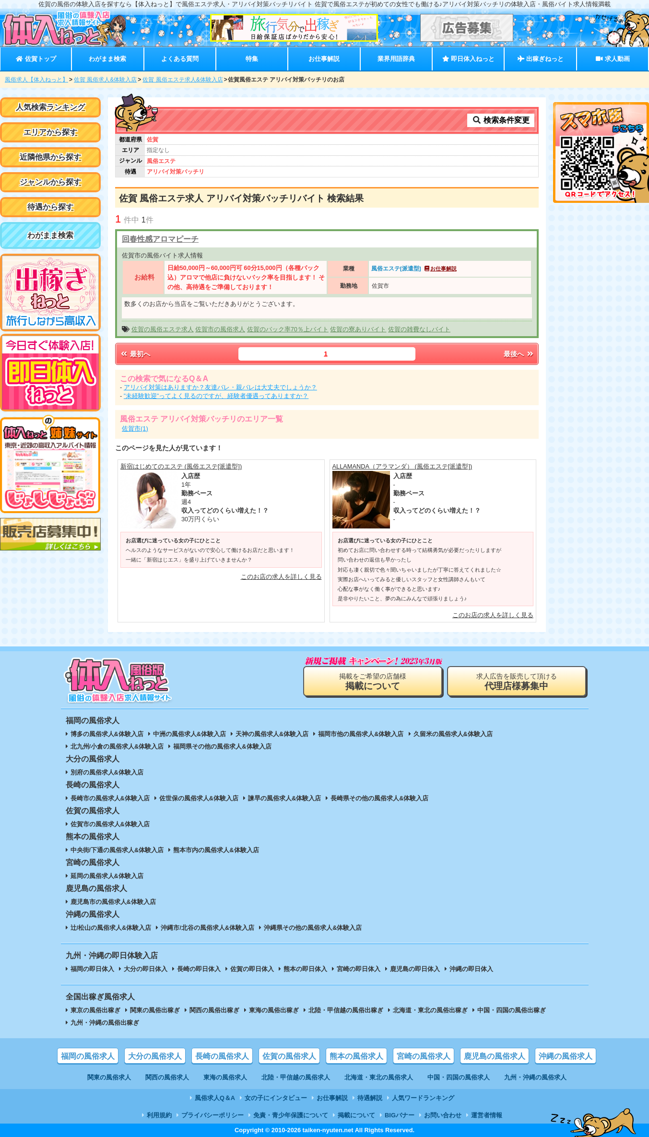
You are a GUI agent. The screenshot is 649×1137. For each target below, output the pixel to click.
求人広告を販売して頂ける (516, 681)
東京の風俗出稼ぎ (95, 1010)
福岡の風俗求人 (88, 1056)
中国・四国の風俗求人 (458, 1077)
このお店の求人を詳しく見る (281, 576)
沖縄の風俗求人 (565, 1056)
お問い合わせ (442, 1115)
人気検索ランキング (50, 107)
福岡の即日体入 (92, 969)
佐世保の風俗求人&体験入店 (198, 798)
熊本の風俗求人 (356, 1056)
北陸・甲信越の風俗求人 (295, 1077)
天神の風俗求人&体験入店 (272, 734)
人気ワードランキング (423, 1098)
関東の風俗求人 (109, 1077)
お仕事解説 (324, 58)
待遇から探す (50, 207)
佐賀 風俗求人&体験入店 (105, 79)
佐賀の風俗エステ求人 (162, 329)
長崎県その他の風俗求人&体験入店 (379, 798)
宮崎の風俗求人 (423, 1056)
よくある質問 (180, 58)
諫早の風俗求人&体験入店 (284, 798)
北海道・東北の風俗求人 (378, 1077)
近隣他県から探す (50, 157)
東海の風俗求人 (225, 1077)
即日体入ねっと (468, 58)
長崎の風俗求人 (222, 1056)
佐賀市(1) (135, 428)
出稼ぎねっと (540, 58)
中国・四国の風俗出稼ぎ (511, 1010)
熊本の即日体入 (305, 969)
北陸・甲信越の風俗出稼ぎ (345, 1010)
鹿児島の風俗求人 (494, 1056)
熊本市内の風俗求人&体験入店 (216, 850)
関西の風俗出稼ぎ (214, 1010)
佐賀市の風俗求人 (220, 329)
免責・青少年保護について (290, 1115)
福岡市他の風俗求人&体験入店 (360, 734)
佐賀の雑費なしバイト (419, 329)
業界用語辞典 (396, 58)
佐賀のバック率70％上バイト (288, 329)
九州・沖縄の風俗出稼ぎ (105, 1022)
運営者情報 (486, 1115)
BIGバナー (399, 1115)
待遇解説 (369, 1098)
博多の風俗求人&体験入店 (107, 734)
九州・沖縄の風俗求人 (535, 1077)
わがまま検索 (107, 58)
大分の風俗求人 (155, 1056)
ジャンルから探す (50, 182)
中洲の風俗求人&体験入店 (189, 734)
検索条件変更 (501, 120)
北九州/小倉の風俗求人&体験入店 (117, 746)
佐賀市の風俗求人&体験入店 (110, 824)
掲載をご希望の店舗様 (372, 681)
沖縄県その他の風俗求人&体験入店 (313, 927)
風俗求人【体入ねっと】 (36, 79)
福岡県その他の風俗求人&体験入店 (222, 746)
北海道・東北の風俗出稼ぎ (430, 1010)
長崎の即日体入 (199, 969)
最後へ (519, 354)
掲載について (356, 1115)
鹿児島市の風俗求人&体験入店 (113, 901)
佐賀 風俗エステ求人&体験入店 (182, 79)
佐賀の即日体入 (252, 969)
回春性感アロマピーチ (160, 239)
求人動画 (612, 58)
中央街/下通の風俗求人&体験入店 (117, 850)
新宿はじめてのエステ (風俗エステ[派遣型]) (181, 466)
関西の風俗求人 (167, 1077)
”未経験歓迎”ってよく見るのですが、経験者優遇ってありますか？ (216, 395)
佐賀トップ (35, 58)
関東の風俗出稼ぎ (155, 1010)
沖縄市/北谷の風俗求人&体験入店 (207, 927)
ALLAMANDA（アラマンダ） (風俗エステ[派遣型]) (402, 466)
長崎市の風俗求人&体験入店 (110, 798)
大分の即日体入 (145, 969)
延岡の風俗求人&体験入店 (107, 875)
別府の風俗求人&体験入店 (107, 772)
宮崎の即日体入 (358, 969)
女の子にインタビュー (276, 1098)
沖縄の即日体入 (471, 969)
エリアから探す (50, 132)
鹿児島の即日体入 (415, 969)
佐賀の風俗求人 (289, 1056)
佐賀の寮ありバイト (358, 329)
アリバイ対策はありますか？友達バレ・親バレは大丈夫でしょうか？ (220, 387)
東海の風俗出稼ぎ (274, 1010)
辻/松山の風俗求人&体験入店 (111, 927)
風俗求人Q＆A (215, 1098)
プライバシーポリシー (212, 1115)
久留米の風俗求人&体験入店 (453, 734)
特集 (252, 58)
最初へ (134, 354)
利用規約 (159, 1115)
